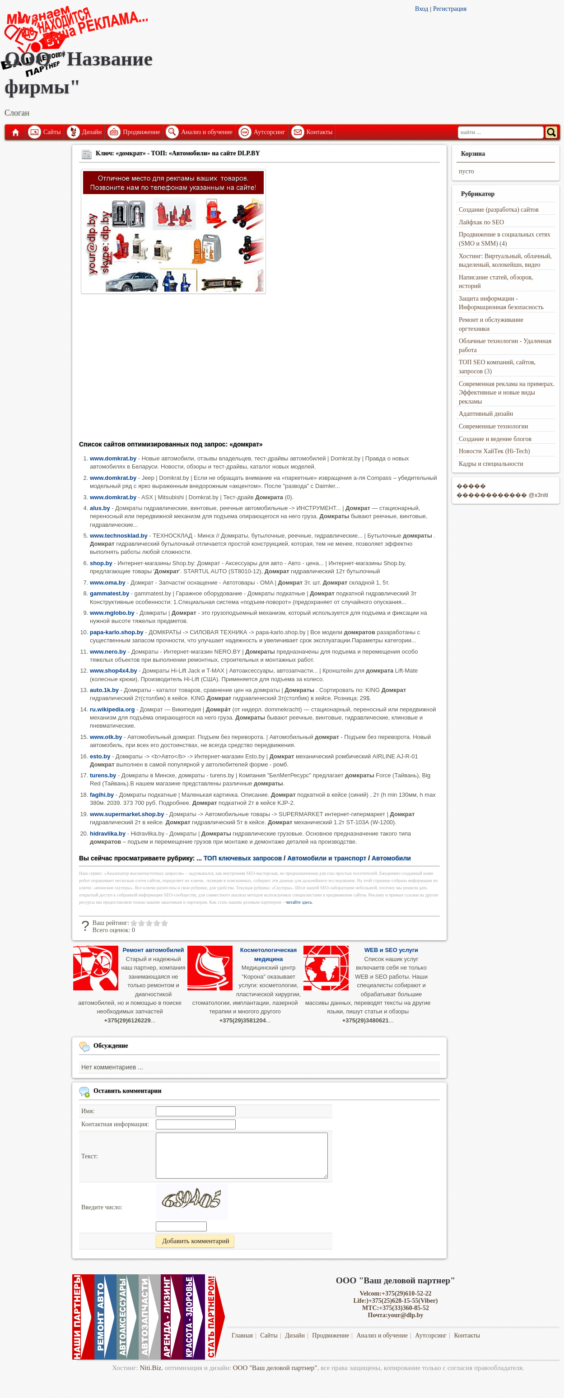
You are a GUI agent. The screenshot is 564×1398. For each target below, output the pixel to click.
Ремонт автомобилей (153, 950)
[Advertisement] (259, 370)
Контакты (320, 132)
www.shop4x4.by (113, 670)
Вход (421, 8)
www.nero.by (108, 651)
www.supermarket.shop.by (127, 814)
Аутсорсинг (269, 132)
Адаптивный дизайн (486, 413)
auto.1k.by (104, 690)
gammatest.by (109, 593)
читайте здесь (299, 902)
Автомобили (391, 858)
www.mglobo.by (112, 612)
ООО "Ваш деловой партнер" (275, 1367)
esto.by (100, 756)
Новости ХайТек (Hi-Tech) (494, 451)
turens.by (103, 775)
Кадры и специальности (491, 463)
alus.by (100, 508)
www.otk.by (106, 737)
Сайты (52, 132)
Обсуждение (110, 1045)
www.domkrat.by (113, 458)
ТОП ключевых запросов (243, 858)
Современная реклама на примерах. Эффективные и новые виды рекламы (507, 393)
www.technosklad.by (119, 535)
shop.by (101, 563)
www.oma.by (108, 582)
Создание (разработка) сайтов (499, 209)
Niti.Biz (150, 1367)
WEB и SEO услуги (391, 950)
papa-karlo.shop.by (117, 632)
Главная (15, 132)
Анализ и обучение (206, 132)
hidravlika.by (108, 833)
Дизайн (92, 132)
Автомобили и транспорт (326, 858)
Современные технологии (493, 426)
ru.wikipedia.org (112, 709)
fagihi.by (102, 794)
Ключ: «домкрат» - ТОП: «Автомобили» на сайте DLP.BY (178, 153)
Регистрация (449, 8)
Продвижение (141, 132)
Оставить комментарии (127, 1090)
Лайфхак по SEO (481, 222)
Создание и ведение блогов (495, 439)
